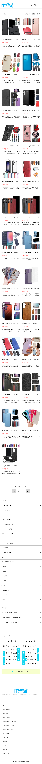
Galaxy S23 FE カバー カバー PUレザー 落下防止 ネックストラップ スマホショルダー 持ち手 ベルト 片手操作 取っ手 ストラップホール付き (11, 394)
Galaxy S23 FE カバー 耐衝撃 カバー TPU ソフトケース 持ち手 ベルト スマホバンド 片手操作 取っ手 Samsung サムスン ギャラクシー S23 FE (31, 359)
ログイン (5, 745)
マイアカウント (7, 737)
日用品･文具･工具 (6, 590)
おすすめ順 (27, 14)
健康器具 (4, 566)
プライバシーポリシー (8, 725)
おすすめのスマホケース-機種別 (9, 612)
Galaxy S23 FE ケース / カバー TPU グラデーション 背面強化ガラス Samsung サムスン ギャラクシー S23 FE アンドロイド (11, 323)
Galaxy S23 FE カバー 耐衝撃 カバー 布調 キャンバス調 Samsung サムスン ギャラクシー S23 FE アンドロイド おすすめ (11, 359)
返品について (6, 713)
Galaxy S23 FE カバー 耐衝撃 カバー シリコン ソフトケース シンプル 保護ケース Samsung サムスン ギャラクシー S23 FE (11, 74)
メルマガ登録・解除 (8, 729)
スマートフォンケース (7, 505)
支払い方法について (8, 717)
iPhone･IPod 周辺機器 (7, 529)
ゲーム (3, 585)
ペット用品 (4, 594)
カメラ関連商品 (5, 547)
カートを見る (6, 749)
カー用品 (4, 580)
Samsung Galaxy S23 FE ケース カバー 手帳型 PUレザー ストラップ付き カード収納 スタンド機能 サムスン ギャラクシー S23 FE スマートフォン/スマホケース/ (31, 181)
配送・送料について (8, 709)
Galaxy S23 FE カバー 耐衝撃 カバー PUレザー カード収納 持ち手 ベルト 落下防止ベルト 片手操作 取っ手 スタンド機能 (31, 323)
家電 (3, 538)
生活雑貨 (4, 571)
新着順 (38, 14)
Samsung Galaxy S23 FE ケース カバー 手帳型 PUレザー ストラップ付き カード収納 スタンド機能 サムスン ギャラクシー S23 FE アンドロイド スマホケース (11, 110)
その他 (3, 599)
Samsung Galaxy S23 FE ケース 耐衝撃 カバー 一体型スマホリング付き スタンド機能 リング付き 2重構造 (31, 146)
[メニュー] (39, 5)
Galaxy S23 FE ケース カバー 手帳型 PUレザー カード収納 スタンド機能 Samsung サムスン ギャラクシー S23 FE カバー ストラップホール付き (31, 252)
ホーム (4, 705)
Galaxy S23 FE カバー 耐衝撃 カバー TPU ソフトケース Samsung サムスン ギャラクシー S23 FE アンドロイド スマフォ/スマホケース (11, 252)
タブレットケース (6, 510)
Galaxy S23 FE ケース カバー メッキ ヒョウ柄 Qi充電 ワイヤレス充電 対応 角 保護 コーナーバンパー (11, 288)
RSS (4, 733)
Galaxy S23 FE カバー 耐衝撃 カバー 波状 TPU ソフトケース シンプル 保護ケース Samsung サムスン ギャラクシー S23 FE (31, 430)
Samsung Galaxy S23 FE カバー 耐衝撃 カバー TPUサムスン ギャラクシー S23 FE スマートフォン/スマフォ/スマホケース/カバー (31, 110)
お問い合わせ (6, 753)
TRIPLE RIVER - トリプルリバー (9, 622)
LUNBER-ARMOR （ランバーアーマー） (11, 617)
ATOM (7, 733)
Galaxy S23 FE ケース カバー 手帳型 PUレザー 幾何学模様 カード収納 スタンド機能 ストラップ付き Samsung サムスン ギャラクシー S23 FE (31, 394)
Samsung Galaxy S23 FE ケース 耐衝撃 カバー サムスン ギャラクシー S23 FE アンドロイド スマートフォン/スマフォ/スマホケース (11, 39)
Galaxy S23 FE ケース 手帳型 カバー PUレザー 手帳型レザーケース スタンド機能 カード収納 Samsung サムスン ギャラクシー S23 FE (11, 430)
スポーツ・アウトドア (7, 552)
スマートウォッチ (6, 515)
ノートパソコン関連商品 (7, 543)
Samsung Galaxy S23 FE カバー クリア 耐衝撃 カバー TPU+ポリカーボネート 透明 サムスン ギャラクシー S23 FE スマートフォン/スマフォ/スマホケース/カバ (11, 181)
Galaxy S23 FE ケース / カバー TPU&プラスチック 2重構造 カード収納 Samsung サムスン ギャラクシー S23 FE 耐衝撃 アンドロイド (31, 39)
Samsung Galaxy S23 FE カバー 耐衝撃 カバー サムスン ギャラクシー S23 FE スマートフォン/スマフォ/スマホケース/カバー (11, 217)
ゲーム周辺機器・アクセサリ (8, 562)
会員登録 (5, 741)
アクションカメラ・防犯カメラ (9, 533)
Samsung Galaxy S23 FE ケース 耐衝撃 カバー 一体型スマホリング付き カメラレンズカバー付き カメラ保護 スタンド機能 (11, 146)
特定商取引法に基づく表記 (9, 721)
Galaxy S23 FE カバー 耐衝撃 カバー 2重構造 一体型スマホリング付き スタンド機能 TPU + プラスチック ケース (11, 465)
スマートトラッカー (6, 519)
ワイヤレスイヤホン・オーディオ (10, 524)
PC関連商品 (4, 576)
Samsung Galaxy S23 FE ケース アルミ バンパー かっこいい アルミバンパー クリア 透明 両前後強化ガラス (31, 74)
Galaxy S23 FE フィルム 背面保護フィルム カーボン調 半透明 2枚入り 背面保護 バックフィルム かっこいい (31, 288)
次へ (28, 491)
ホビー (3, 557)
